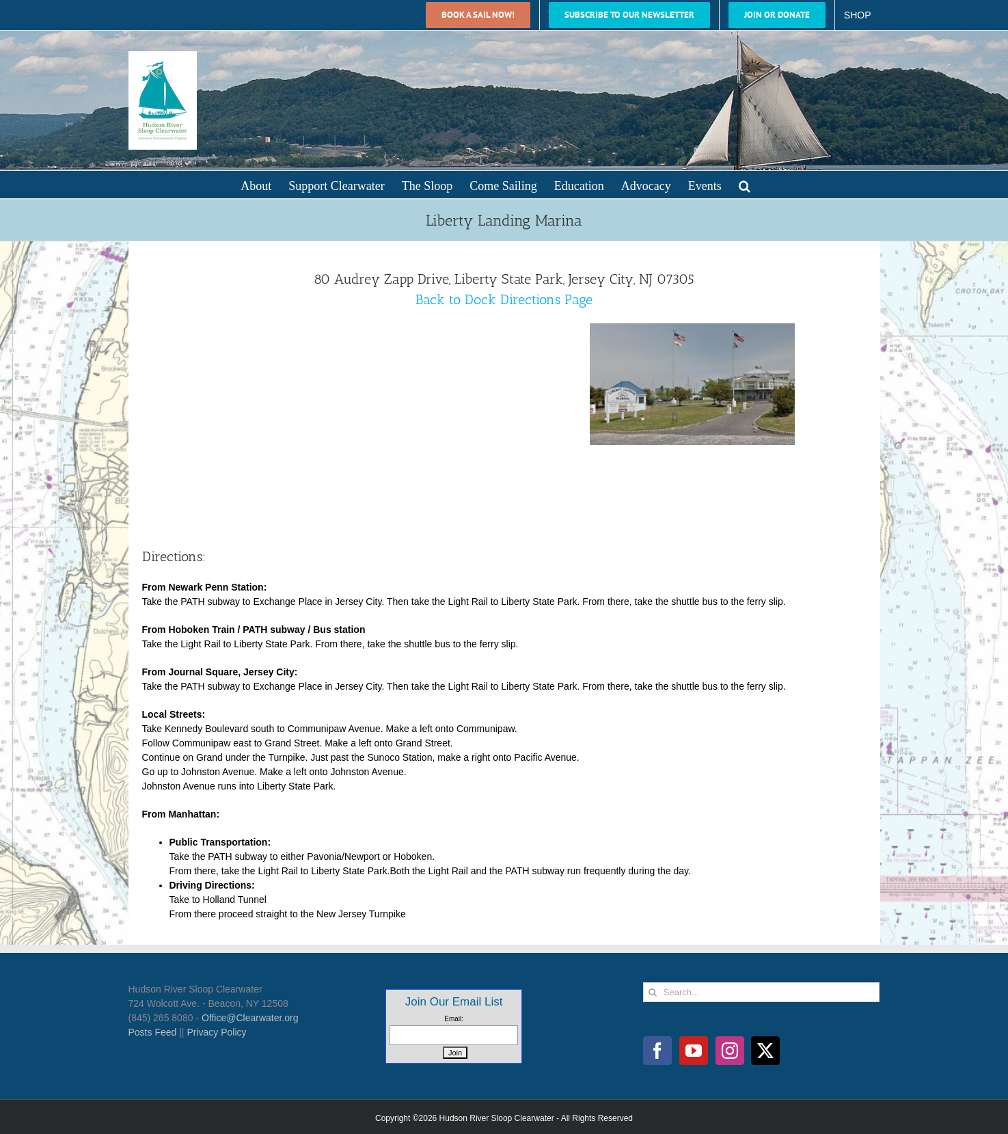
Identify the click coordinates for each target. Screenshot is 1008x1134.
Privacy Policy (216, 1032)
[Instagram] (730, 1050)
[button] (744, 184)
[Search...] (761, 992)
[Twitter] (765, 1050)
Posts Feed (152, 1032)
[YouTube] (693, 1050)
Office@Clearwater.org (250, 1017)
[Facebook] (657, 1050)
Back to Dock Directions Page (504, 299)
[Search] (653, 992)
